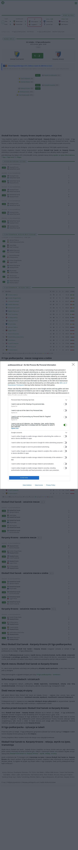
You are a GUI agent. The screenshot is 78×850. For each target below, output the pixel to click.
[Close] (74, 365)
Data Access (39, 485)
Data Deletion (27, 485)
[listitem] (39, 400)
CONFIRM (24, 478)
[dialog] (39, 425)
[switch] (65, 404)
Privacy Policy (50, 485)
